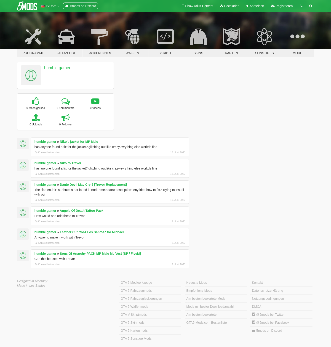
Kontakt (257, 282)
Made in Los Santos (31, 285)
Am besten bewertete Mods (205, 298)
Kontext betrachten (47, 152)
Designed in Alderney (32, 281)
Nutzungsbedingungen (268, 298)
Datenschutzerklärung (267, 290)
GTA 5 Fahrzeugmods (136, 290)
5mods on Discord (267, 331)
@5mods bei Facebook (270, 323)
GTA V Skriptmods (134, 314)
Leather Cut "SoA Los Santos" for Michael (92, 232)
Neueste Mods (196, 282)
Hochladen (229, 6)
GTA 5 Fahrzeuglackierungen (141, 298)
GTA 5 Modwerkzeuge (136, 282)
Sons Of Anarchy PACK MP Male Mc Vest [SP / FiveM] (100, 253)
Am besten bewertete (201, 314)
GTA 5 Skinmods (132, 322)
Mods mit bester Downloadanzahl (210, 306)
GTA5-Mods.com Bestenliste (206, 322)
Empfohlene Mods (199, 290)
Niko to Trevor (70, 163)
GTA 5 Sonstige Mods (136, 338)
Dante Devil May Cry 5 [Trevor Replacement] (93, 184)
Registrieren (282, 6)
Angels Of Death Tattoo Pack (81, 210)
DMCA (256, 306)
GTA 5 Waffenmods (134, 306)
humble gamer (57, 68)
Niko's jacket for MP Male (79, 141)
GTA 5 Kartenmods (134, 330)
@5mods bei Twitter (268, 315)
